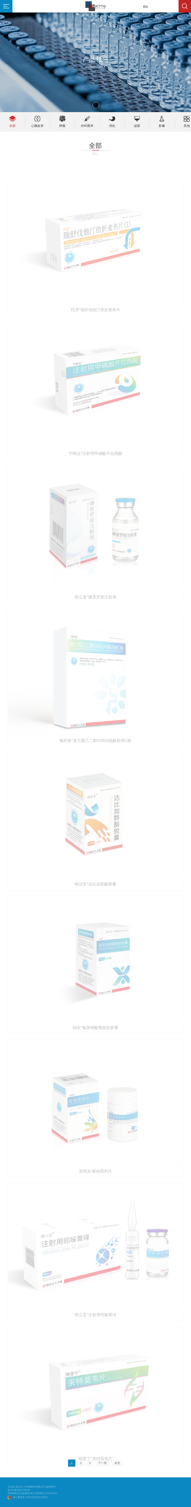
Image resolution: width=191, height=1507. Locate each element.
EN (145, 6)
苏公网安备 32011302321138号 (30, 1497)
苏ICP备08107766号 (19, 1490)
